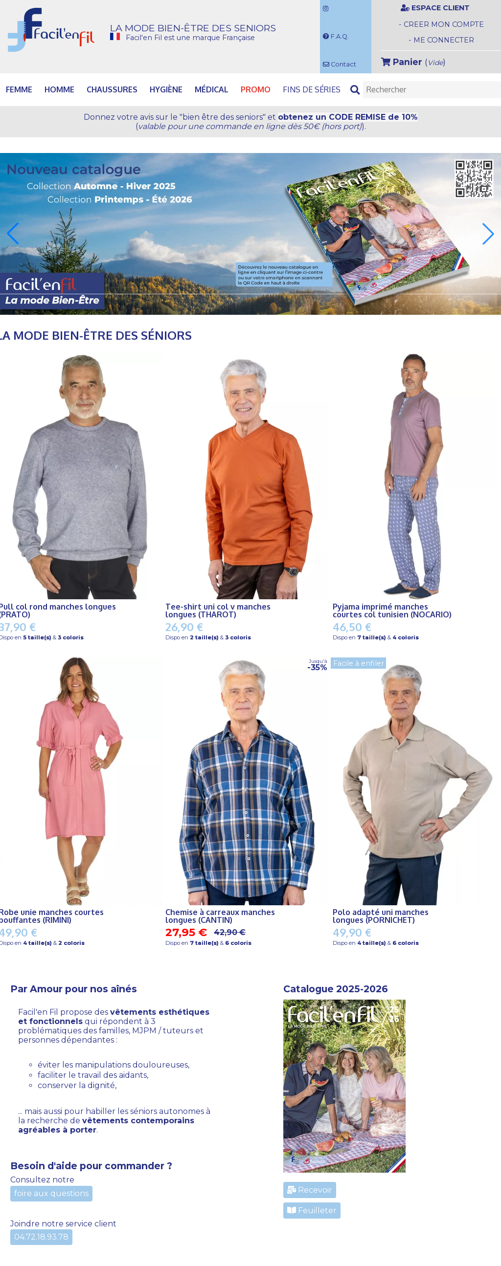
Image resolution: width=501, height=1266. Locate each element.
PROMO (256, 89)
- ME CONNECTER (441, 40)
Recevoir (309, 1190)
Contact (339, 64)
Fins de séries (312, 89)
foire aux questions (51, 1193)
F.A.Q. (336, 36)
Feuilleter (312, 1210)
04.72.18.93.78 (41, 1237)
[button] (12, 233)
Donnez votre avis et (251, 121)
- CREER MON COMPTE (441, 24)
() (413, 62)
